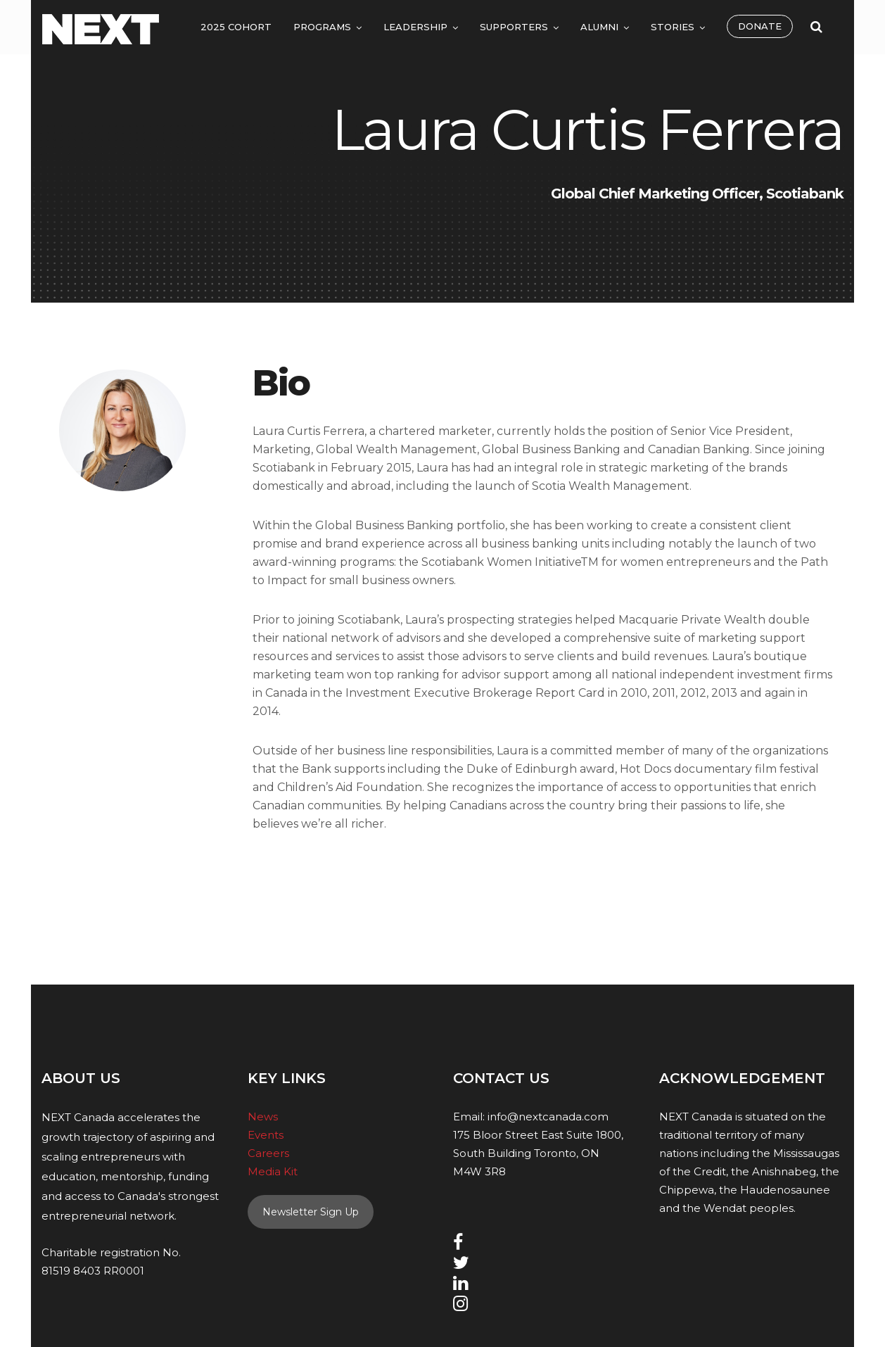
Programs (322, 26)
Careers (268, 1153)
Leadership (415, 26)
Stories (672, 26)
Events (266, 1135)
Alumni (599, 26)
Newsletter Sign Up (310, 1212)
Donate (760, 26)
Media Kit (273, 1171)
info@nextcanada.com (548, 1116)
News (263, 1116)
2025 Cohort (236, 26)
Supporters (514, 26)
